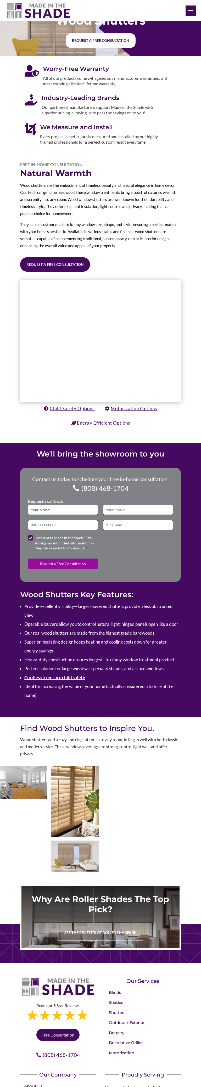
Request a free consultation (100, 40)
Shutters (117, 1012)
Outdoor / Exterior (127, 1022)
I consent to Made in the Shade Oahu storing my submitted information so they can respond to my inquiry (64, 543)
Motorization (121, 1052)
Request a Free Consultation (55, 264)
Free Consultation (58, 1034)
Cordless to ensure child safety (54, 677)
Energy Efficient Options (103, 423)
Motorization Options (134, 408)
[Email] (138, 510)
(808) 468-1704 (105, 488)
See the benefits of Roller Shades (97, 932)
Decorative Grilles (126, 1042)
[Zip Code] (138, 525)
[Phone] (63, 525)
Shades (116, 1002)
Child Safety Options (72, 408)
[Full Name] (63, 510)
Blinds (115, 992)
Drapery (116, 1032)
